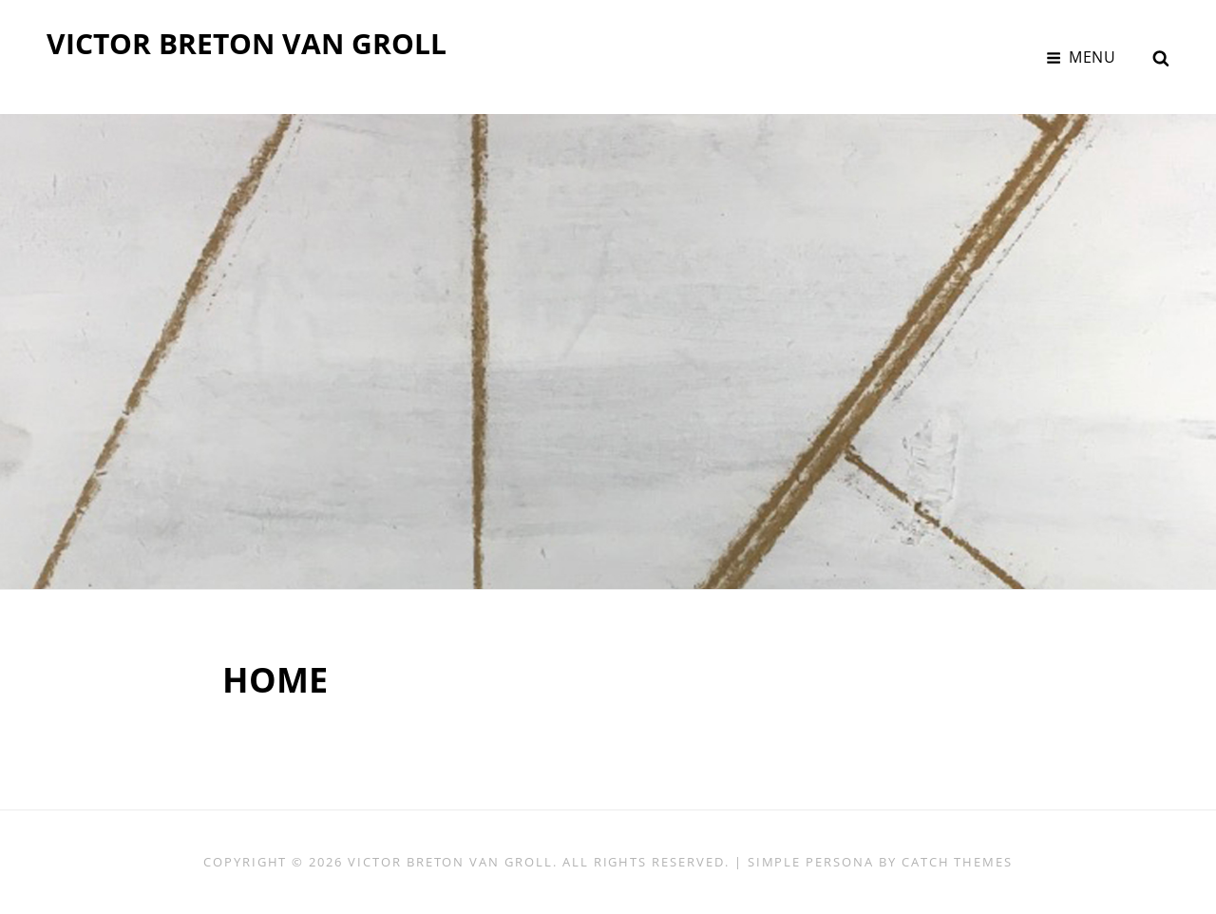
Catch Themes (957, 861)
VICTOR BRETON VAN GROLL (246, 43)
